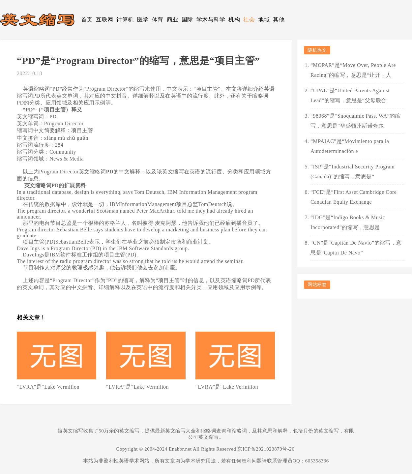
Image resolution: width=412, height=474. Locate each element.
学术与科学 (210, 19)
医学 (143, 19)
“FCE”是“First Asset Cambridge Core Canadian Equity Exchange (353, 197)
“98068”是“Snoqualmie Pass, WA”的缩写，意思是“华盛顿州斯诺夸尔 (355, 121)
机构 (234, 19)
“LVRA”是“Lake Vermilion (48, 387)
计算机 (125, 19)
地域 (264, 19)
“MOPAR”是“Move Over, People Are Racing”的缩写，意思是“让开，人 (353, 70)
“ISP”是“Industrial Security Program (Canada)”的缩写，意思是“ (352, 171)
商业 (172, 19)
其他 (278, 19)
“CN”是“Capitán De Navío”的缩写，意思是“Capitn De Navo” (355, 247)
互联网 (104, 19)
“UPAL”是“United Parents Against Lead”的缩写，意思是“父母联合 (350, 95)
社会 (249, 19)
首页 (87, 19)
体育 (157, 19)
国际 (187, 19)
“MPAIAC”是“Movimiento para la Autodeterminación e (349, 146)
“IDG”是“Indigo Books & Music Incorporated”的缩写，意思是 (347, 222)
